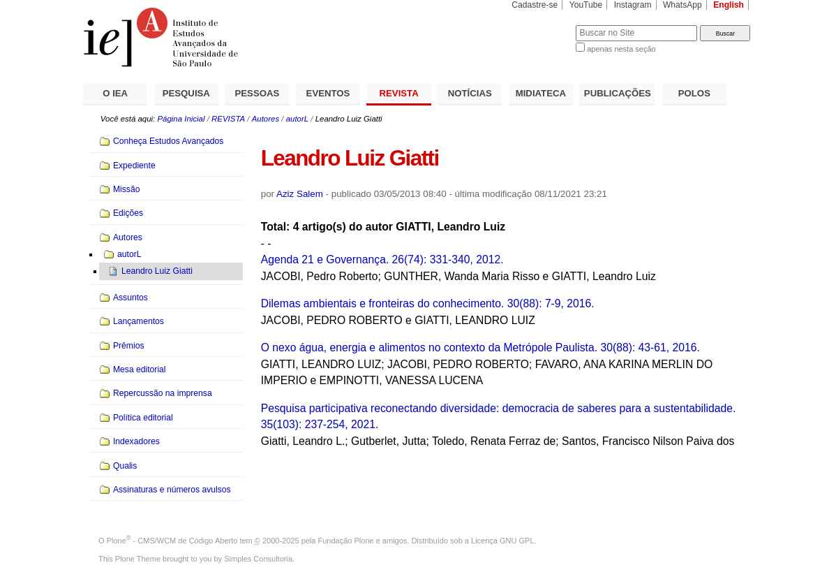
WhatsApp (682, 5)
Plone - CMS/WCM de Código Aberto (172, 540)
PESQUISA (186, 93)
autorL (297, 119)
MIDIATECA (541, 93)
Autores (265, 119)
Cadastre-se (535, 5)
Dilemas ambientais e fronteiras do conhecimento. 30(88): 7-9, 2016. (428, 303)
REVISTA (399, 93)
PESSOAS (257, 93)
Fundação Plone (346, 540)
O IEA (115, 93)
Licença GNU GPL (502, 540)
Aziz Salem (299, 194)
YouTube (586, 5)
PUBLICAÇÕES (617, 93)
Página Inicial (180, 119)
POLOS (694, 93)
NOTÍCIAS (470, 93)
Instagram (633, 5)
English (728, 5)
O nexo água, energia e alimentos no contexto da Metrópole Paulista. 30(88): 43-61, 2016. (480, 347)
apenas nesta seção (621, 49)
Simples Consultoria (258, 559)
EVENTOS (328, 93)
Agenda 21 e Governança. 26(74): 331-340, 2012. (382, 259)
